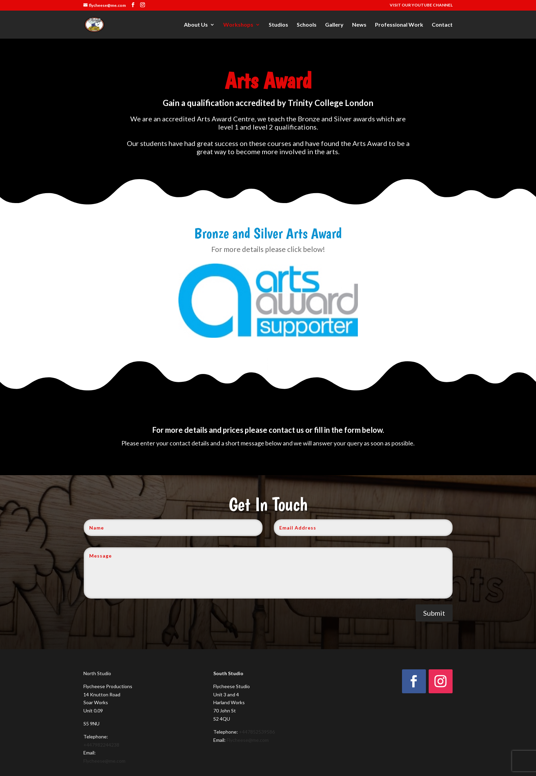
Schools (307, 25)
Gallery (334, 25)
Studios (278, 25)
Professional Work (399, 25)
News (359, 25)
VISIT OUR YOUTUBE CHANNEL (421, 5)
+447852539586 (257, 732)
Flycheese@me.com (104, 761)
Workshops (238, 25)
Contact (442, 25)
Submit (434, 613)
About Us (196, 25)
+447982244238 (101, 745)
